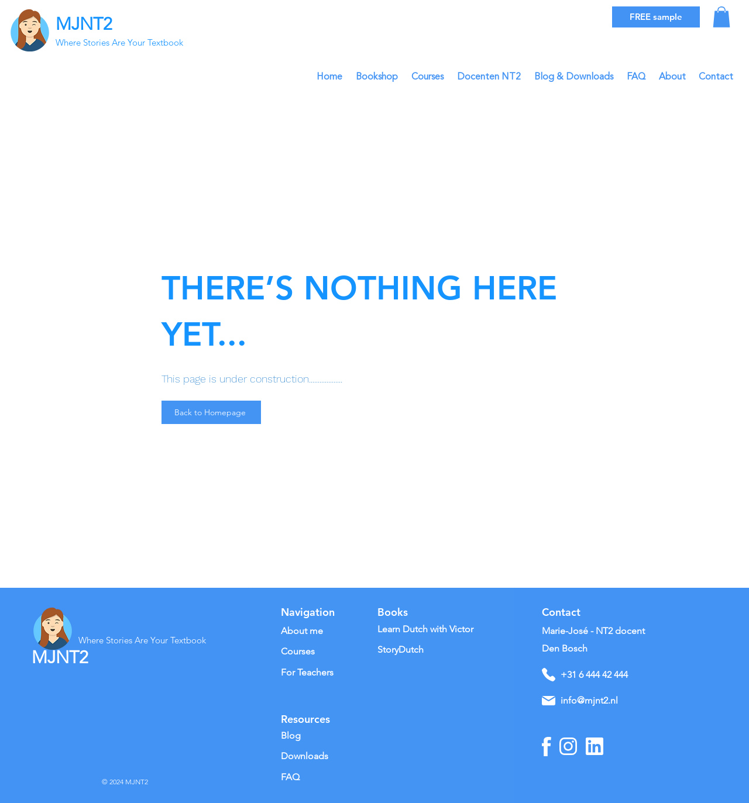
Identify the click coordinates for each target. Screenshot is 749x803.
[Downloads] (316, 756)
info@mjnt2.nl (589, 700)
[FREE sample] (656, 16)
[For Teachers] (322, 673)
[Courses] (309, 652)
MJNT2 (84, 24)
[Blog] (316, 736)
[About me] (326, 631)
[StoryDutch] (413, 650)
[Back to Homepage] (211, 412)
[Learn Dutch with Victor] (430, 629)
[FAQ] (316, 777)
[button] (721, 16)
